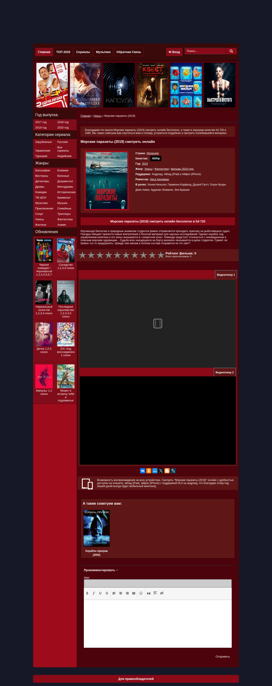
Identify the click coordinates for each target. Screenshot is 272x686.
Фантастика (162, 168)
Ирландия (153, 153)
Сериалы (83, 52)
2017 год (41, 122)
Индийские (64, 156)
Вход (174, 52)
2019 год (41, 127)
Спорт (39, 213)
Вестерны (41, 175)
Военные (63, 175)
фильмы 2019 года (182, 168)
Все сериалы (63, 149)
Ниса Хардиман (159, 179)
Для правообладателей (136, 679)
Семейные (64, 208)
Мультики (103, 52)
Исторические (66, 192)
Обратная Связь (129, 52)
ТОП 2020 (63, 52)
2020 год (63, 127)
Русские (62, 142)
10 (161, 255)
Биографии (42, 170)
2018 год (63, 122)
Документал (65, 181)
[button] (87, 593)
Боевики (62, 170)
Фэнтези (40, 224)
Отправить (223, 656)
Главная (44, 52)
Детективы (42, 181)
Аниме (61, 224)
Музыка (62, 203)
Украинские (42, 150)
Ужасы (148, 168)
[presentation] (87, 593)
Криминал (63, 197)
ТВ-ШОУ (40, 197)
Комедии (41, 192)
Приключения (44, 208)
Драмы (39, 186)
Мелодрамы (65, 186)
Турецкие (41, 156)
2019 (145, 163)
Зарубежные (43, 142)
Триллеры (64, 213)
